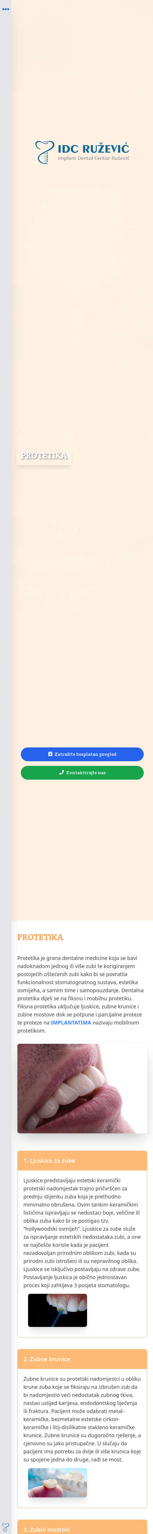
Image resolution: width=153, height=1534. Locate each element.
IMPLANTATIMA (71, 1022)
